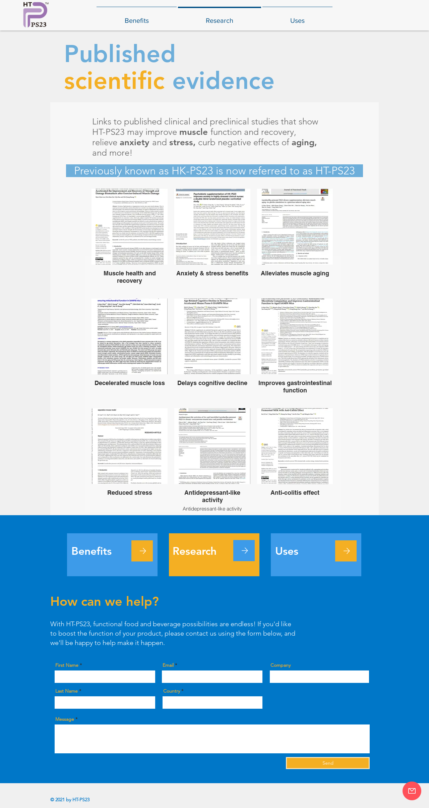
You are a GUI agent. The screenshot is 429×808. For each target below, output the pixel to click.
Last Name (66, 691)
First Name (66, 665)
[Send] (328, 763)
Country (171, 691)
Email (168, 665)
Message (64, 719)
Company (280, 665)
